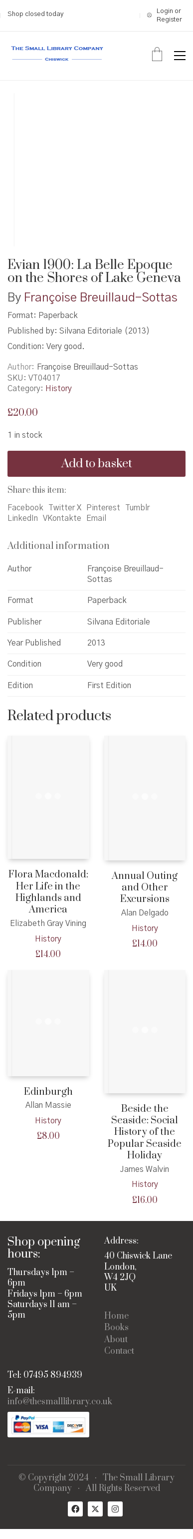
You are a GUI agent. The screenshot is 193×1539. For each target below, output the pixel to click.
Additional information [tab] (58, 546)
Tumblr (137, 508)
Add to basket (96, 463)
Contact (119, 1351)
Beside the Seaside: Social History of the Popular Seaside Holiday (145, 1132)
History (58, 389)
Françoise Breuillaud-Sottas (101, 298)
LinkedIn (22, 518)
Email (96, 518)
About (116, 1340)
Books (116, 1328)
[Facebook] (75, 1508)
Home (116, 1316)
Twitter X (64, 508)
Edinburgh (48, 1092)
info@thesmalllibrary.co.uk (59, 1402)
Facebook (25, 508)
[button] (180, 56)
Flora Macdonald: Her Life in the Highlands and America (48, 892)
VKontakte (62, 518)
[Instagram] (115, 1508)
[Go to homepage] (57, 56)
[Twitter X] (95, 1508)
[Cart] (157, 56)
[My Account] (166, 16)
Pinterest (103, 508)
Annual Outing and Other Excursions (145, 887)
